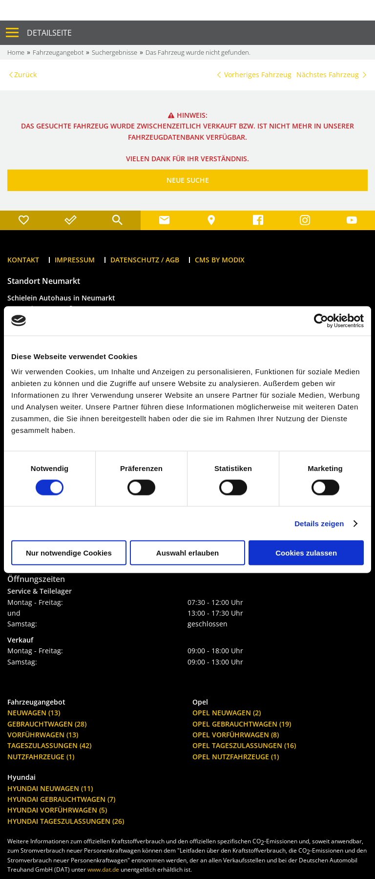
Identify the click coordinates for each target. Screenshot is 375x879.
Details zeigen (319, 523)
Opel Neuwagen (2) (226, 712)
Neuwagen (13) (33, 712)
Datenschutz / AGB (144, 259)
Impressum (75, 259)
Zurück (25, 74)
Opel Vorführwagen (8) (235, 734)
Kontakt (23, 259)
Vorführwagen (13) (42, 734)
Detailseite (49, 32)
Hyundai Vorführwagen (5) (57, 810)
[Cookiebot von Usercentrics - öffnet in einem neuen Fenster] (321, 320)
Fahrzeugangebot (58, 52)
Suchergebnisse (114, 52)
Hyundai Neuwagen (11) (50, 788)
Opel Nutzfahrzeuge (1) (235, 756)
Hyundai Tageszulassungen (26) (65, 821)
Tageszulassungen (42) (49, 745)
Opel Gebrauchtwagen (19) (241, 724)
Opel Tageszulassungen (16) (244, 745)
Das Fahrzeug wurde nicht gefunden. (198, 52)
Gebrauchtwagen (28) (46, 724)
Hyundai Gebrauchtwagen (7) (61, 799)
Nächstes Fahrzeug (332, 74)
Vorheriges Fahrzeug (253, 74)
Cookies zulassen (306, 553)
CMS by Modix (220, 259)
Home (15, 52)
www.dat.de (103, 869)
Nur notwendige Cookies (69, 553)
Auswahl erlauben (187, 553)
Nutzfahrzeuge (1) (40, 756)
